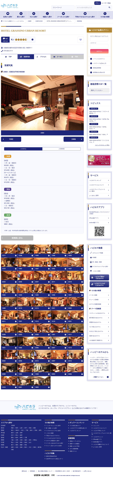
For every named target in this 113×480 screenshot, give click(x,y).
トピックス (95, 103)
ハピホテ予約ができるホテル (97, 277)
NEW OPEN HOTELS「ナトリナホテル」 (99, 139)
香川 (12, 444)
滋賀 (25, 440)
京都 (21, 440)
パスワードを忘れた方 (99, 63)
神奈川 (17, 430)
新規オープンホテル (74, 441)
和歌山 (35, 440)
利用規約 (32, 471)
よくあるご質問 (99, 195)
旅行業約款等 (77, 471)
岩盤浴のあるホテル (99, 322)
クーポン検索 (99, 295)
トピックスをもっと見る (102, 145)
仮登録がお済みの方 (99, 72)
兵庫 (17, 440)
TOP (8, 57)
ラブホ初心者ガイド (74, 425)
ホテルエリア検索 (96, 253)
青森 (12, 428)
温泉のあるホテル (99, 336)
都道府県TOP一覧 (98, 84)
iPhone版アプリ (99, 218)
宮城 (30, 428)
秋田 (17, 428)
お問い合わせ (87, 471)
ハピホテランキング (99, 180)
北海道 (13, 425)
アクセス (41, 57)
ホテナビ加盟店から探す (52, 440)
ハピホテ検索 (96, 248)
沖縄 (12, 449)
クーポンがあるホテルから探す (54, 443)
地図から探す (47, 15)
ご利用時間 (61, 149)
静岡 (21, 437)
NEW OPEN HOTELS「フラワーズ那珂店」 (99, 111)
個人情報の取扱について (45, 471)
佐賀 (17, 447)
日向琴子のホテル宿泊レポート (54, 458)
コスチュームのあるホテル (99, 313)
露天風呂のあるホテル (99, 317)
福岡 (12, 447)
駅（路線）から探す (51, 428)
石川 (12, 435)
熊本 (25, 447)
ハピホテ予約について (98, 430)
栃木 (31, 430)
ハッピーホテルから (99, 352)
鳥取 (21, 442)
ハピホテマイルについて (99, 185)
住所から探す (7, 15)
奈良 (30, 440)
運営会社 (24, 471)
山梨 (17, 432)
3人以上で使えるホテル (99, 331)
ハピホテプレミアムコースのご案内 (99, 190)
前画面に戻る (12, 238)
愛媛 (21, 444)
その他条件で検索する (99, 340)
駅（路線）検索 (96, 262)
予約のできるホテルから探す (85, 15)
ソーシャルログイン (99, 59)
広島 (17, 442)
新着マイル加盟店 (73, 443)
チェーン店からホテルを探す (53, 445)
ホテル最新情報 (73, 448)
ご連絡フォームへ (98, 377)
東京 (12, 430)
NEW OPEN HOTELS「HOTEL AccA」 (98, 126)
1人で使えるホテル (99, 327)
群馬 (40, 430)
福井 (21, 435)
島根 (25, 442)
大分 (30, 447)
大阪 (12, 440)
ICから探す (33, 15)
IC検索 (93, 257)
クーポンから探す (63, 15)
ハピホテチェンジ (97, 437)
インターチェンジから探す (53, 425)
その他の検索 (104, 15)
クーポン (58, 57)
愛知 (12, 437)
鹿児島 (39, 447)
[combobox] (91, 7)
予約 (75, 57)
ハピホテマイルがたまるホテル (98, 284)
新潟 (12, 432)
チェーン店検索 (99, 299)
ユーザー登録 (106, 3)
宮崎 (34, 447)
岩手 (25, 428)
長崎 (21, 447)
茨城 (36, 430)
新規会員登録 (97, 68)
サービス (94, 175)
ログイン (99, 51)
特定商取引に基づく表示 (62, 471)
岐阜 (17, 437)
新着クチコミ (72, 451)
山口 (30, 442)
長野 (21, 432)
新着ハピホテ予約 (73, 446)
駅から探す (21, 15)
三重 (25, 437)
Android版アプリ (99, 222)
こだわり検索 (95, 271)
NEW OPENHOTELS (51, 456)
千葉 (27, 430)
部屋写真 (25, 57)
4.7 (12, 40)
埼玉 (22, 430)
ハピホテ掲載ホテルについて (100, 444)
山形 (21, 428)
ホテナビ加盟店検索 (99, 304)
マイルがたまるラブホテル (53, 438)
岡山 (12, 442)
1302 (8, 139)
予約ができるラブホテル (52, 435)
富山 (17, 435)
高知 (25, 444)
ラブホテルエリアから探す (99, 266)
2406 (77, 139)
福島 (34, 428)
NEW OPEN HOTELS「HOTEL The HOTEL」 (99, 118)
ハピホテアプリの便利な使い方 (77, 428)
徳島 (17, 444)
